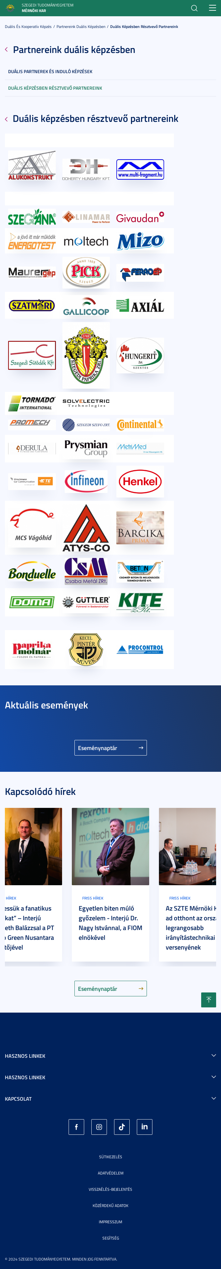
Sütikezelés (110, 1156)
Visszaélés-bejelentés (110, 1189)
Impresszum (110, 1221)
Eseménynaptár (97, 748)
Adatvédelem (111, 1173)
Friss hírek (92, 898)
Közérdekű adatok (110, 1205)
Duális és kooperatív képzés (28, 26)
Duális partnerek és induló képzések (50, 71)
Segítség (110, 1238)
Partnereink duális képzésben (81, 26)
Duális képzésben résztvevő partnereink (144, 26)
